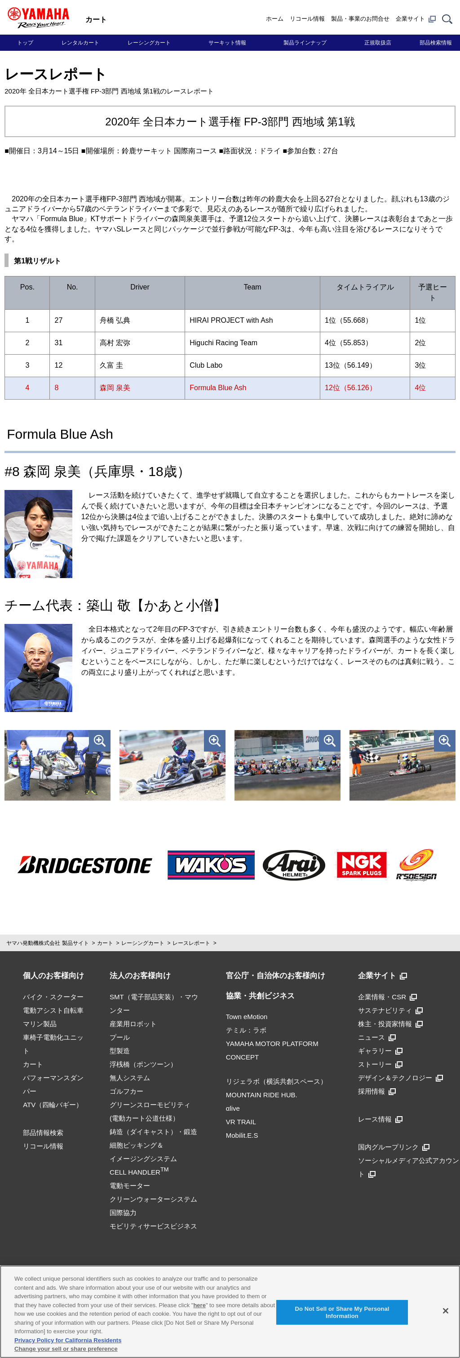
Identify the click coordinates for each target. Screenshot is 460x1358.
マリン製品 (40, 1024)
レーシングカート (149, 43)
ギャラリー (380, 1051)
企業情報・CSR (387, 997)
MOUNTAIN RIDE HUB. (261, 1095)
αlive (233, 1108)
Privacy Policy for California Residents (67, 1340)
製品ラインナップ (305, 43)
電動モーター (130, 1185)
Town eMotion (247, 1016)
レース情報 (380, 1119)
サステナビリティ (390, 1010)
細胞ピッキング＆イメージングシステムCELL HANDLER (143, 1158)
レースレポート (191, 943)
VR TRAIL (241, 1122)
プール (120, 1037)
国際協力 (123, 1212)
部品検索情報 (436, 43)
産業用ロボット (133, 1024)
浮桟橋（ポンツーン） (143, 1064)
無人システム (130, 1078)
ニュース (377, 1037)
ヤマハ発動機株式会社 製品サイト (47, 943)
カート (105, 943)
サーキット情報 (227, 43)
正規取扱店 (377, 43)
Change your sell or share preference (66, 1348)
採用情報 (377, 1091)
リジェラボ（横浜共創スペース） (276, 1081)
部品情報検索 (43, 1132)
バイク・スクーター (53, 997)
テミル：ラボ (246, 1030)
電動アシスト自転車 (53, 1010)
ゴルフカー (126, 1091)
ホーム (274, 18)
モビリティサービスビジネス (153, 1226)
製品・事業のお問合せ (360, 18)
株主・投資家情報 (390, 1024)
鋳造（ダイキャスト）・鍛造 (153, 1131)
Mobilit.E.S (242, 1135)
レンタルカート (80, 43)
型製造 (120, 1051)
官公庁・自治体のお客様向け (275, 975)
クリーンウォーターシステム (153, 1199)
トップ (25, 43)
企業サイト (416, 18)
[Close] (446, 1311)
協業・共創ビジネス (260, 996)
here (199, 1305)
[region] (230, 1311)
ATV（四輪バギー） (53, 1105)
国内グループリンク (393, 1147)
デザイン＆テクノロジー (400, 1078)
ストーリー (380, 1064)
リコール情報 (307, 18)
